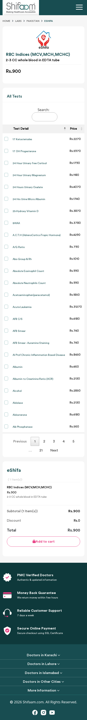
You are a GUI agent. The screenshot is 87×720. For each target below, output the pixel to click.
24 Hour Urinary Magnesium (29, 175)
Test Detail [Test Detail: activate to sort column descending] (20, 128)
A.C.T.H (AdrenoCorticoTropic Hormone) (37, 235)
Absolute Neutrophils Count (29, 283)
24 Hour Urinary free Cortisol (30, 163)
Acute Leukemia (22, 307)
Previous (20, 441)
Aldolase (18, 403)
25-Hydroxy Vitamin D (26, 211)
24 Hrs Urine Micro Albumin (29, 199)
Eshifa (48, 21)
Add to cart (44, 541)
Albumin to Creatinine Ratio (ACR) (33, 379)
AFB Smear (19, 331)
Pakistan (33, 21)
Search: (44, 114)
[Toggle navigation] (80, 8)
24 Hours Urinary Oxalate (28, 187)
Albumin (17, 367)
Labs (18, 21)
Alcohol (17, 391)
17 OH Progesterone (24, 151)
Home (6, 21)
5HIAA (16, 223)
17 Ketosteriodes (22, 139)
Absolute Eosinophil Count (28, 271)
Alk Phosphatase (22, 427)
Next (54, 450)
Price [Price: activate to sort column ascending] (73, 128)
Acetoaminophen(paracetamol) (31, 295)
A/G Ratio (19, 247)
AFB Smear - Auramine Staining (31, 343)
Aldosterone (20, 415)
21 (41, 450)
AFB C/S (17, 319)
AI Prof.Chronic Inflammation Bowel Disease (39, 355)
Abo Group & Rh (22, 259)
